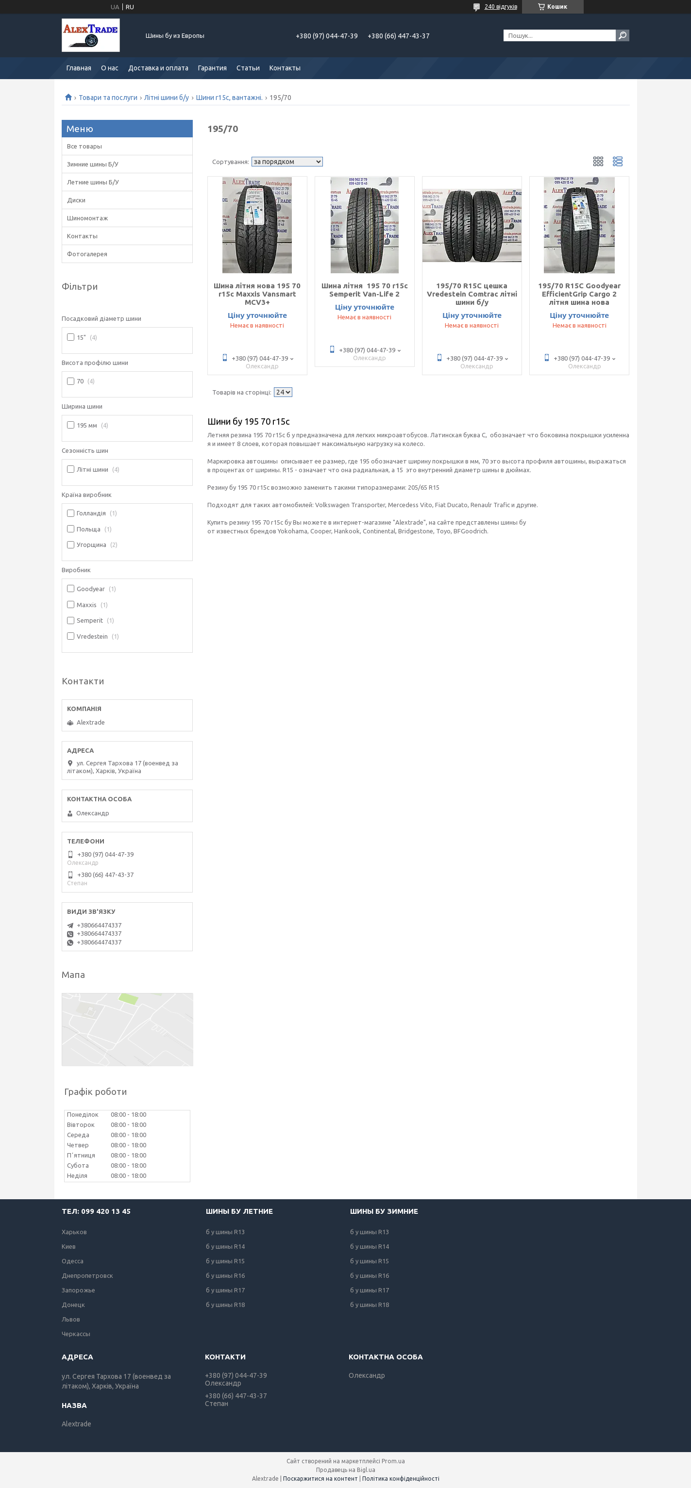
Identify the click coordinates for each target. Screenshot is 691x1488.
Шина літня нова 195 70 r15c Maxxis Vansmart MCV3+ (257, 293)
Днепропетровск (87, 1275)
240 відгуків (501, 6)
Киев (69, 1246)
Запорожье (78, 1290)
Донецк (73, 1304)
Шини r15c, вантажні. (229, 97)
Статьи (248, 68)
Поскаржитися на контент (320, 1478)
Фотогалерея (87, 253)
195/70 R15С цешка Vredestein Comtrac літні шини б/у (472, 293)
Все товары (84, 146)
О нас (109, 68)
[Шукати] (622, 35)
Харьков (74, 1231)
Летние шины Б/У (93, 182)
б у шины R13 (225, 1231)
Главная (79, 68)
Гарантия (212, 68)
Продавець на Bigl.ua (345, 1470)
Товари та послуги (108, 97)
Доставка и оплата (158, 68)
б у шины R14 (225, 1246)
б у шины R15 (225, 1260)
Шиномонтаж (87, 218)
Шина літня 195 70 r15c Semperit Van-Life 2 (364, 289)
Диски (76, 200)
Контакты (285, 68)
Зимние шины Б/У (92, 164)
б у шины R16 (225, 1275)
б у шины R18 (225, 1304)
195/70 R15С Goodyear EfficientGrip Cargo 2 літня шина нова (579, 293)
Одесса (73, 1260)
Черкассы (76, 1333)
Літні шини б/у (166, 97)
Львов (71, 1319)
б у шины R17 (225, 1290)
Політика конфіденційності (400, 1478)
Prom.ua (393, 1461)
